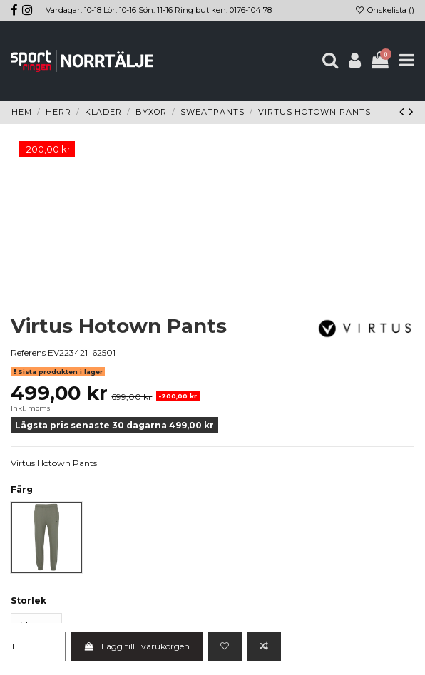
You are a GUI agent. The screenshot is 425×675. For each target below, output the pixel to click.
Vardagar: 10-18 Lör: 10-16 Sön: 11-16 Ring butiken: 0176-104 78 (159, 10)
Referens (28, 352)
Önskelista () (384, 10)
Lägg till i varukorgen (136, 646)
